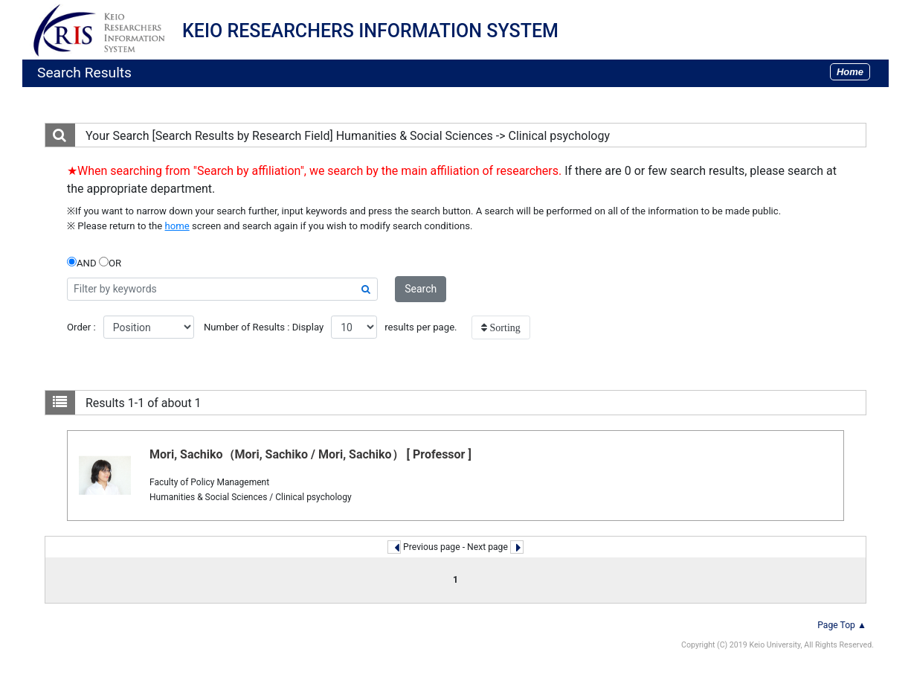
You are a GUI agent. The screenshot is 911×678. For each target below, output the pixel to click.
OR (110, 263)
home (177, 225)
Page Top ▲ (841, 625)
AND (82, 263)
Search (421, 289)
